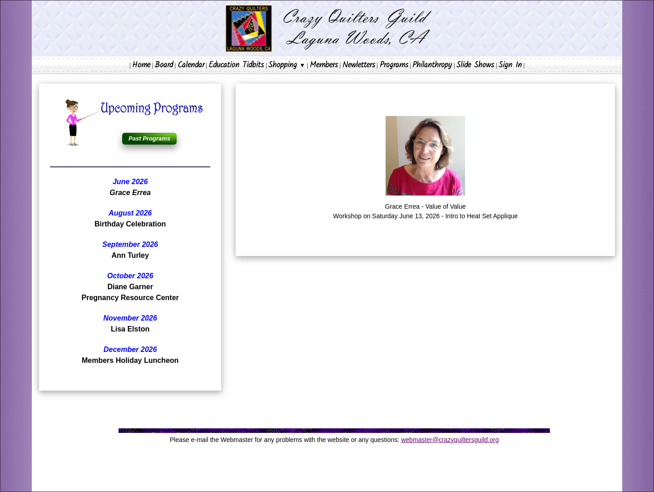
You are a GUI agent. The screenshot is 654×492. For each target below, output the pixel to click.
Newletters (358, 65)
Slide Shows (475, 65)
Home (141, 65)
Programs (394, 65)
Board (164, 65)
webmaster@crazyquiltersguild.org (450, 439)
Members (324, 65)
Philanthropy (432, 65)
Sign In (510, 65)
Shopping (286, 65)
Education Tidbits (236, 65)
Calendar (191, 65)
